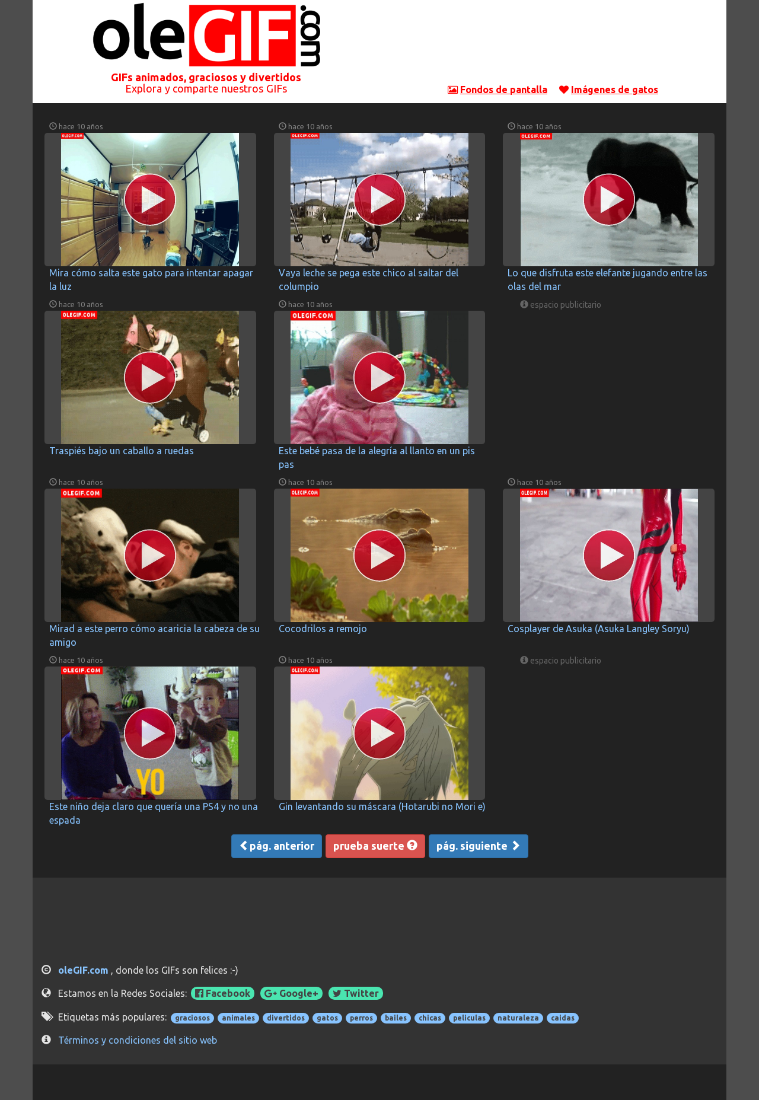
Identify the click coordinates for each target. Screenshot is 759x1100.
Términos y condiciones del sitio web (137, 1040)
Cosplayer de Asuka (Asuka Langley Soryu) (599, 628)
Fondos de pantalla (503, 89)
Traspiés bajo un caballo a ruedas (121, 450)
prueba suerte (375, 846)
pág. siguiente (478, 846)
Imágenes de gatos (614, 89)
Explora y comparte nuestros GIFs (206, 88)
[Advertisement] (553, 44)
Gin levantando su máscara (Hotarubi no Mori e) (382, 806)
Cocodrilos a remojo (323, 628)
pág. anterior (276, 846)
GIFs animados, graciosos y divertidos (206, 77)
